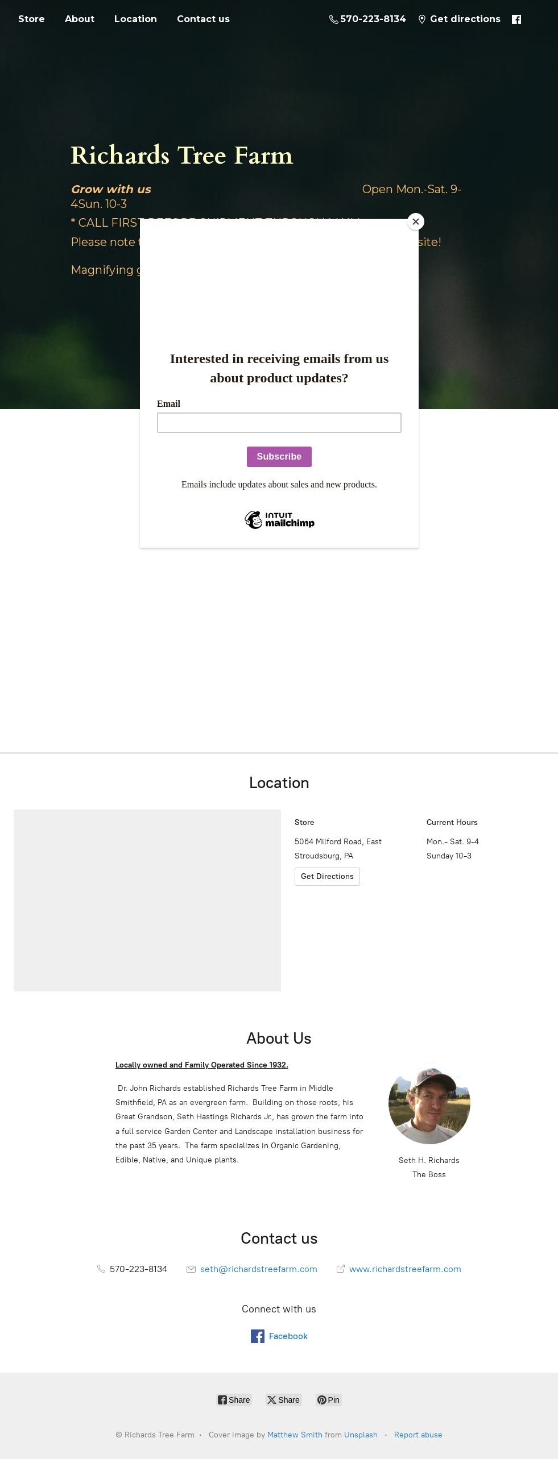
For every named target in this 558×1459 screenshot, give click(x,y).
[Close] (415, 221)
